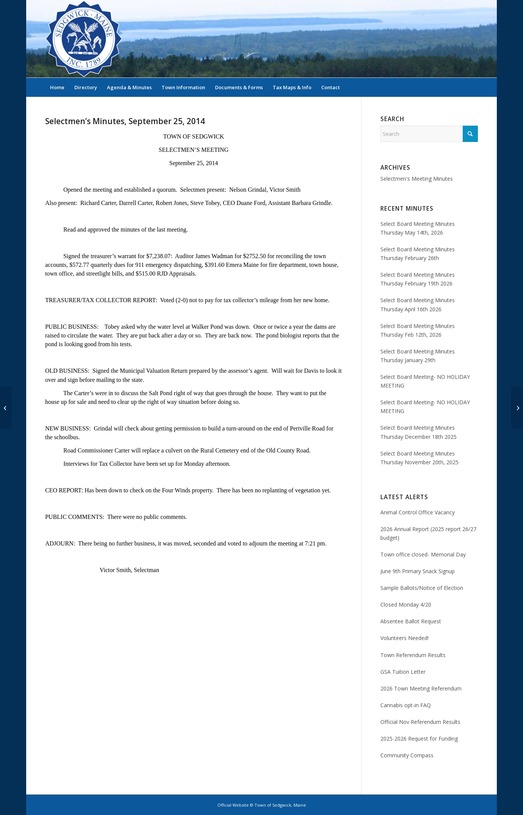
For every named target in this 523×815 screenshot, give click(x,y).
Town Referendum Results (413, 655)
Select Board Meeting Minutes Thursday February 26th (417, 254)
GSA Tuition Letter (403, 671)
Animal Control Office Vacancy (417, 512)
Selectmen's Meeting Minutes (416, 178)
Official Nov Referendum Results (420, 721)
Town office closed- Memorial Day (423, 554)
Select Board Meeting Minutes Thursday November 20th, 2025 (419, 458)
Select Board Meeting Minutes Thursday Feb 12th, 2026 (417, 330)
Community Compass (406, 755)
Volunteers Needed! (404, 638)
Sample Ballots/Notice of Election (421, 587)
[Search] (473, 87)
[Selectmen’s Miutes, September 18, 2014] (6, 408)
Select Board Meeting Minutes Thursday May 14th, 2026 (417, 228)
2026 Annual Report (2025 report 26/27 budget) (428, 533)
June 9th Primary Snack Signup (417, 571)
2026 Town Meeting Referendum (421, 688)
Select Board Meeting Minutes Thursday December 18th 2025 (418, 432)
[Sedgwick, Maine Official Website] (84, 38)
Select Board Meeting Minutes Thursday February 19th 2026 (417, 279)
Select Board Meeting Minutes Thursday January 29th (417, 356)
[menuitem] (57, 87)
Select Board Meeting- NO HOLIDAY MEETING (425, 381)
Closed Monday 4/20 (405, 604)
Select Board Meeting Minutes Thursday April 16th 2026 (417, 304)
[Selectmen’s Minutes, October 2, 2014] (517, 408)
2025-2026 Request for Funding (419, 738)
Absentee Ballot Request (410, 621)
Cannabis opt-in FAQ (405, 705)
